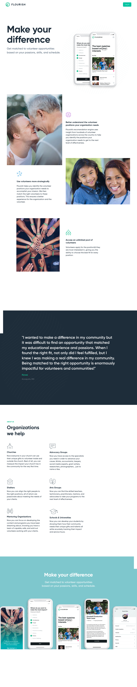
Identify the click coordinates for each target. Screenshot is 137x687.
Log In (127, 4)
